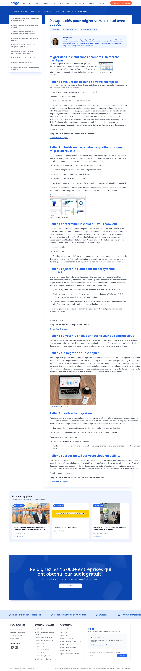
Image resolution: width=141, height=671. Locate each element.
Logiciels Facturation (66, 638)
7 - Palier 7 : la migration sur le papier (23, 58)
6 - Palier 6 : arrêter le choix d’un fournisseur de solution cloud (22, 52)
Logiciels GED (64, 629)
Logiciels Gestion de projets (43, 637)
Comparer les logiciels (121, 3)
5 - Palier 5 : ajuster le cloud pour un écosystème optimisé (23, 46)
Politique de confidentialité (70, 668)
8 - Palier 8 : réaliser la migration (22, 62)
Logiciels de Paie (65, 650)
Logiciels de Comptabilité (68, 647)
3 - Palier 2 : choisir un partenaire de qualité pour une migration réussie (23, 32)
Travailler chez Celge (16, 635)
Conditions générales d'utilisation (103, 668)
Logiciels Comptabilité (42, 650)
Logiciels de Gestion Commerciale (70, 641)
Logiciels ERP (64, 632)
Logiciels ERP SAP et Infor (59, 407)
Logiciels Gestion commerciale (44, 653)
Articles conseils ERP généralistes (40, 11)
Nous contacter (15, 638)
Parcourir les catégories (123, 668)
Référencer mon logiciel (99, 645)
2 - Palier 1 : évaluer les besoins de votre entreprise (24, 26)
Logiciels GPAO (39, 629)
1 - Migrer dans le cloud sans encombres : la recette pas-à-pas (25, 19)
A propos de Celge (16, 629)
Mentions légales (86, 668)
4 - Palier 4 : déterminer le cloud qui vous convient (24, 39)
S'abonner (122, 655)
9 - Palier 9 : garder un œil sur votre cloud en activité (25, 68)
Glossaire (58, 668)
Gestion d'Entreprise (20, 11)
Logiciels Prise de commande (44, 640)
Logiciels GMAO (40, 647)
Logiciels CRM (39, 644)
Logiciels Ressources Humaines (69, 654)
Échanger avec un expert (18, 632)
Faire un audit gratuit (71, 586)
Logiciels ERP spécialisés (42, 656)
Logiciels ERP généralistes (43, 659)
